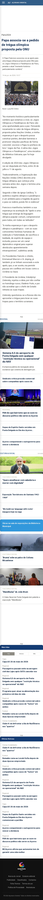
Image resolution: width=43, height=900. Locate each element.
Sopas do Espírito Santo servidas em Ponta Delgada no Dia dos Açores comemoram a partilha (18, 430)
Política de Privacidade (16, 887)
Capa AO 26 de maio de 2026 (15, 662)
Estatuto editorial (28, 876)
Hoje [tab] (8, 654)
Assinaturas (30, 887)
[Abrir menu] (3, 2)
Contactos (32, 880)
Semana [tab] (21, 654)
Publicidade (11, 880)
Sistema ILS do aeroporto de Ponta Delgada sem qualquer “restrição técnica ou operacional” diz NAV (21, 357)
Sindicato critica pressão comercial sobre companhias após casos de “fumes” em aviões (18, 381)
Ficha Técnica (15, 884)
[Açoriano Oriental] (21, 871)
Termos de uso (27, 884)
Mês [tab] (34, 654)
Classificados (22, 880)
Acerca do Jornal (14, 876)
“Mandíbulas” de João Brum (15, 592)
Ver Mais (40, 319)
